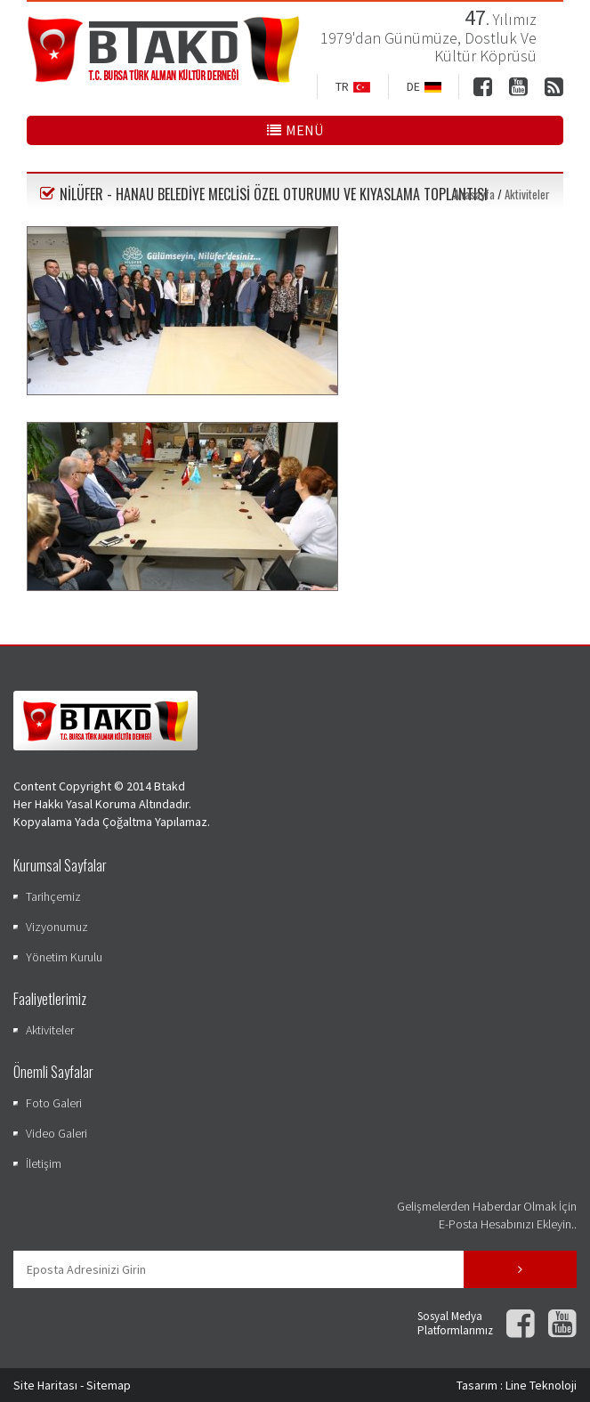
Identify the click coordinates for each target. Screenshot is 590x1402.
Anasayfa (474, 194)
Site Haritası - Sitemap (72, 1385)
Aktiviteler (527, 194)
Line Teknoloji (541, 1385)
